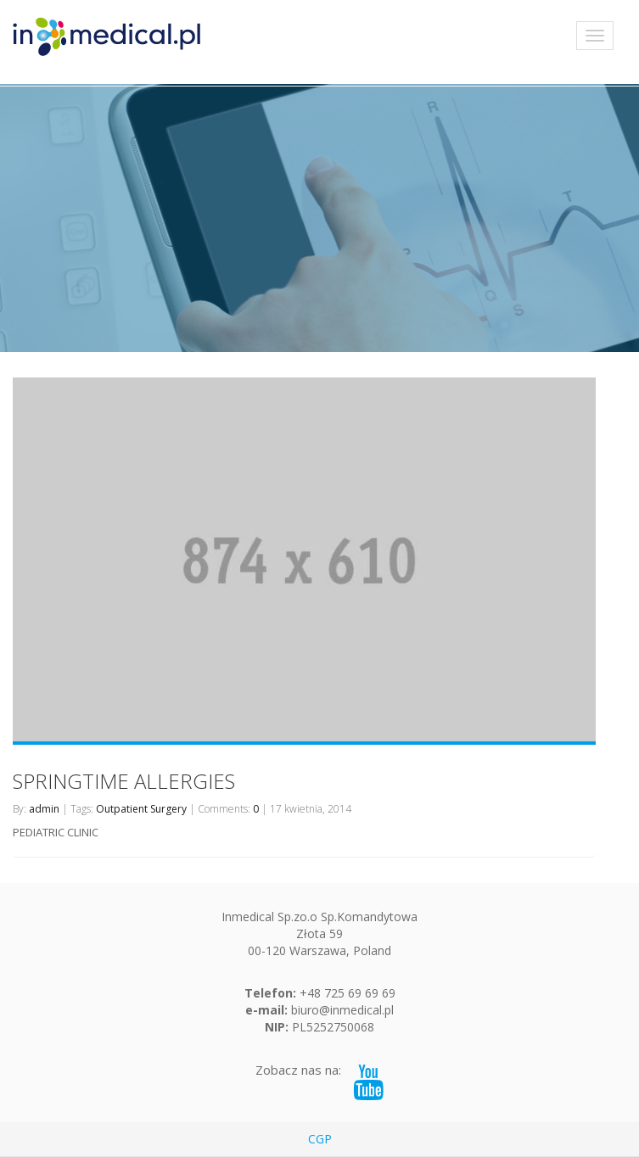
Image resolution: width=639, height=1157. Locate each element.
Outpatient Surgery (141, 809)
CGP (320, 1139)
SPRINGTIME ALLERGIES (124, 781)
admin (44, 809)
